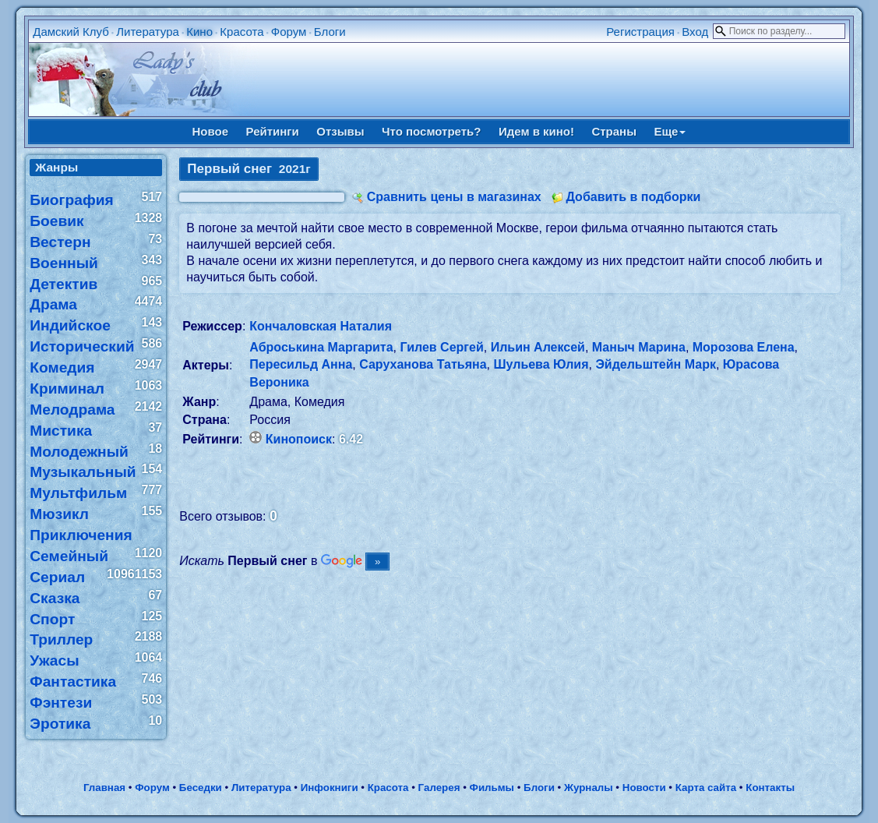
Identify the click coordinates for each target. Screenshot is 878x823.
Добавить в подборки (633, 196)
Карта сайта (705, 787)
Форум (289, 31)
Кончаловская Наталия (320, 326)
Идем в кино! (536, 131)
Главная (104, 787)
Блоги (330, 31)
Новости (644, 787)
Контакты (770, 787)
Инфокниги (329, 787)
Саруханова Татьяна (422, 364)
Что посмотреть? (431, 131)
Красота (241, 31)
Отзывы (340, 131)
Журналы (588, 787)
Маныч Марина (639, 347)
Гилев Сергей (441, 347)
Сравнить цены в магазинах (454, 196)
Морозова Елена (744, 347)
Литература (147, 31)
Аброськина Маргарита (321, 347)
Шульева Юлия (540, 364)
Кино (199, 31)
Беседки (200, 787)
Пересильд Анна (300, 364)
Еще (670, 131)
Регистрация (640, 31)
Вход (695, 31)
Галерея (439, 787)
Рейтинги (272, 131)
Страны (613, 131)
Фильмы (492, 787)
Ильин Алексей (538, 347)
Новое (210, 131)
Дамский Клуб (71, 31)
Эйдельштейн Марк (655, 364)
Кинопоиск (299, 439)
